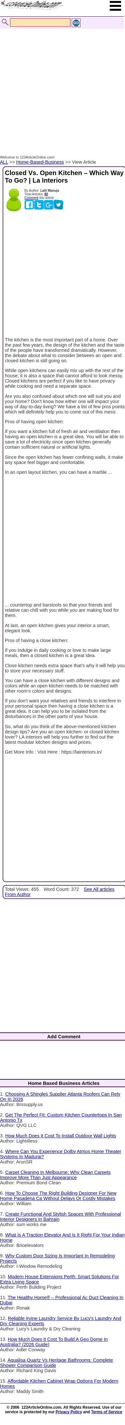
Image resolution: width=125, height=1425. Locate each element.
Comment (31, 198)
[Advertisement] (61, 85)
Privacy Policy (69, 1412)
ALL (4, 162)
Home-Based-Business (40, 162)
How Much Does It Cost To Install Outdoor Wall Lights (60, 1135)
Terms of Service (106, 1412)
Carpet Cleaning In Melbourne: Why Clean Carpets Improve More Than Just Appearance (55, 1175)
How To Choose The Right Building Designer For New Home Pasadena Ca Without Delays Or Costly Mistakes (58, 1196)
